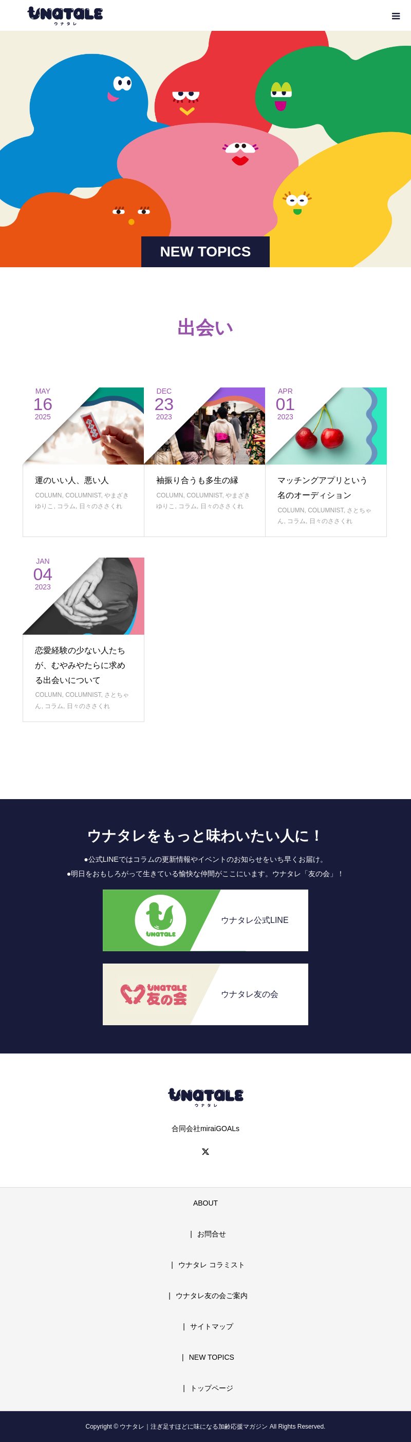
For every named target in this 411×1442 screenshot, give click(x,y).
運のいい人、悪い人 (72, 480)
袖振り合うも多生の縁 (197, 480)
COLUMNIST (83, 495)
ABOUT (205, 1203)
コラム (66, 506)
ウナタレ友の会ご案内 (212, 1295)
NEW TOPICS (211, 1357)
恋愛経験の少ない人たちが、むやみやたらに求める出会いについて (80, 665)
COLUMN (48, 495)
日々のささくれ (100, 506)
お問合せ (211, 1234)
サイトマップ (211, 1326)
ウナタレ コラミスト (211, 1265)
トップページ (211, 1388)
